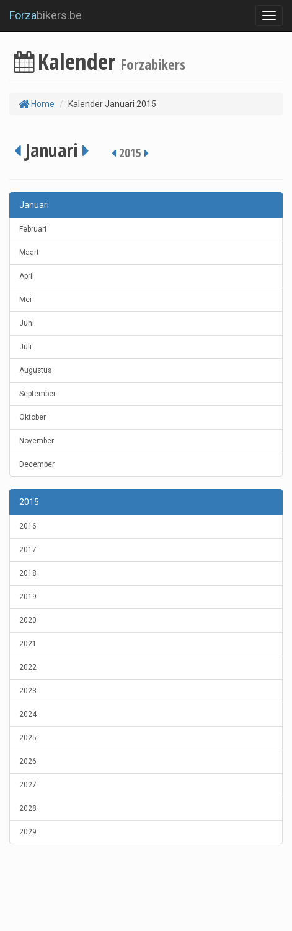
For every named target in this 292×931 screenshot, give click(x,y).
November (36, 440)
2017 (28, 549)
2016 (28, 526)
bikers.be (45, 15)
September (37, 393)
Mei (25, 299)
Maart (29, 252)
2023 (28, 690)
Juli (25, 346)
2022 (28, 667)
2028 (28, 808)
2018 (28, 573)
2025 (28, 738)
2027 (28, 785)
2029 (28, 832)
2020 (28, 620)
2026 (28, 761)
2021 (28, 643)
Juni (26, 323)
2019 (28, 596)
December (37, 464)
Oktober (32, 417)
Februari (32, 229)
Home (37, 104)
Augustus (35, 370)
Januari (34, 205)
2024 (28, 714)
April (26, 276)
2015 (29, 502)
